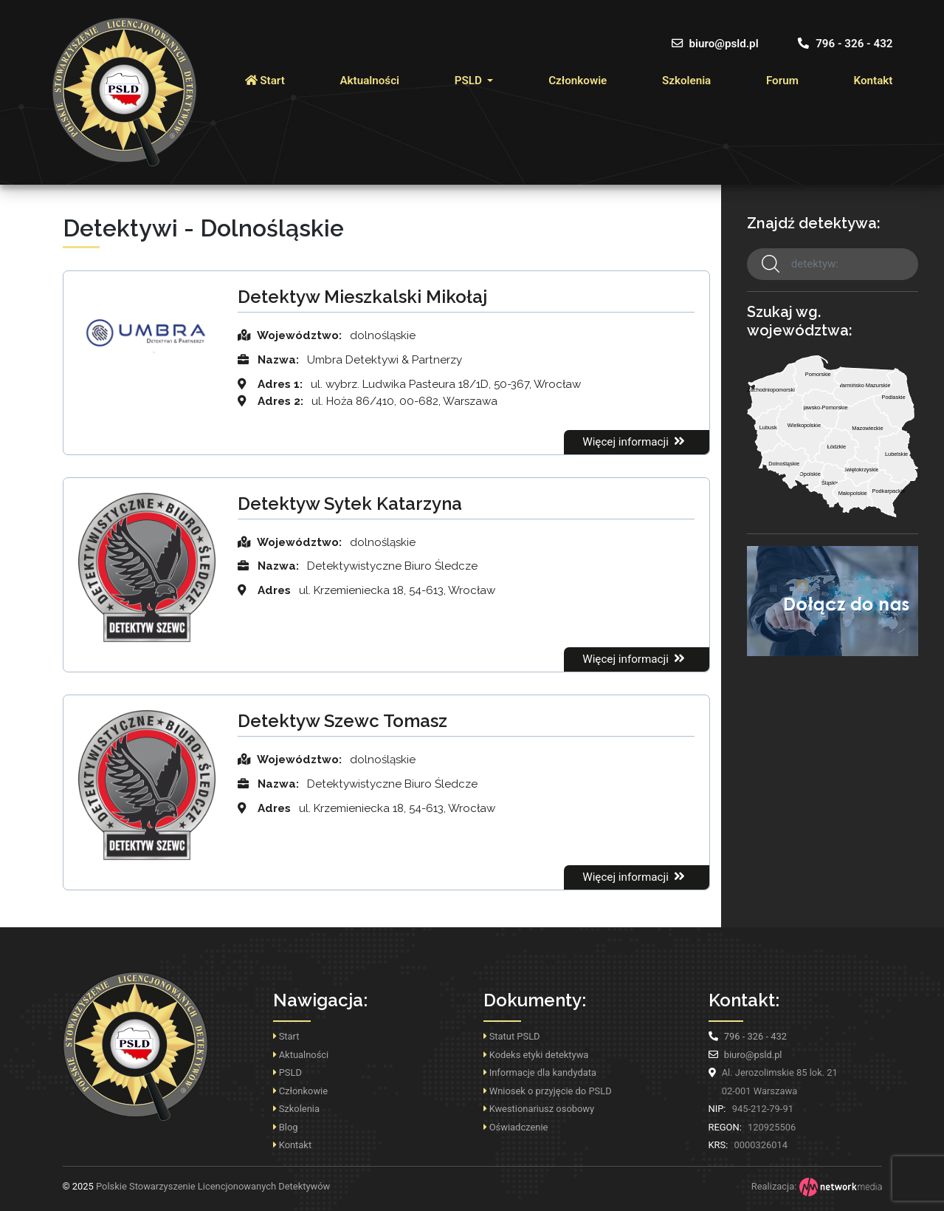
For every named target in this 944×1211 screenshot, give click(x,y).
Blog (285, 1127)
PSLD (470, 80)
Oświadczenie (515, 1127)
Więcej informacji (635, 441)
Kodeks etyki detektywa (536, 1054)
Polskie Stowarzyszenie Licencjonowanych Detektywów (197, 1186)
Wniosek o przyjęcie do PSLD (547, 1090)
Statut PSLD (511, 1036)
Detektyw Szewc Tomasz (342, 720)
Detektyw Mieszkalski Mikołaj (362, 296)
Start (265, 80)
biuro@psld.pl (715, 43)
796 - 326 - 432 (845, 43)
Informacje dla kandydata (539, 1072)
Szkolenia (686, 80)
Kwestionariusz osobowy (539, 1108)
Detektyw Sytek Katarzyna (350, 503)
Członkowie (577, 80)
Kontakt (873, 80)
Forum (782, 80)
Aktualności (369, 80)
